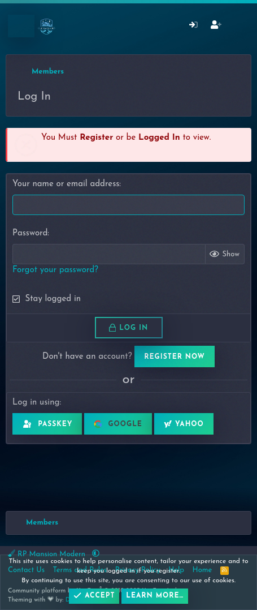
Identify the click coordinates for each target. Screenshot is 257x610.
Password (29, 233)
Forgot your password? (55, 270)
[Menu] (21, 26)
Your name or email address (65, 184)
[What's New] (238, 26)
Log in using (35, 402)
